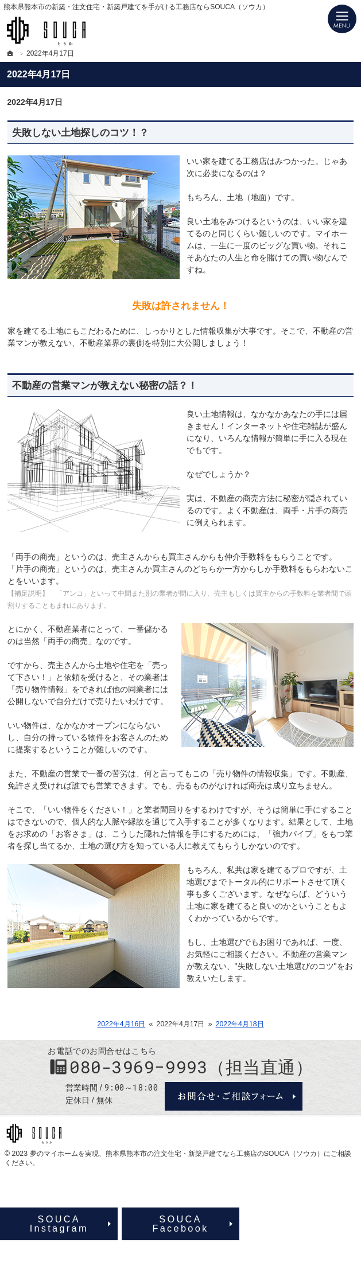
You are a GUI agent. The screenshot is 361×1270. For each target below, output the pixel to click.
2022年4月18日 (240, 1024)
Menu (342, 19)
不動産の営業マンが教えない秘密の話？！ (104, 385)
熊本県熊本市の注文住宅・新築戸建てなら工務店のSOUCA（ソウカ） (215, 1154)
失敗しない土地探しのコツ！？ (80, 132)
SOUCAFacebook (180, 1223)
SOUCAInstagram (59, 1223)
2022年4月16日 (121, 1024)
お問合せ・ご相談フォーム (233, 1096)
